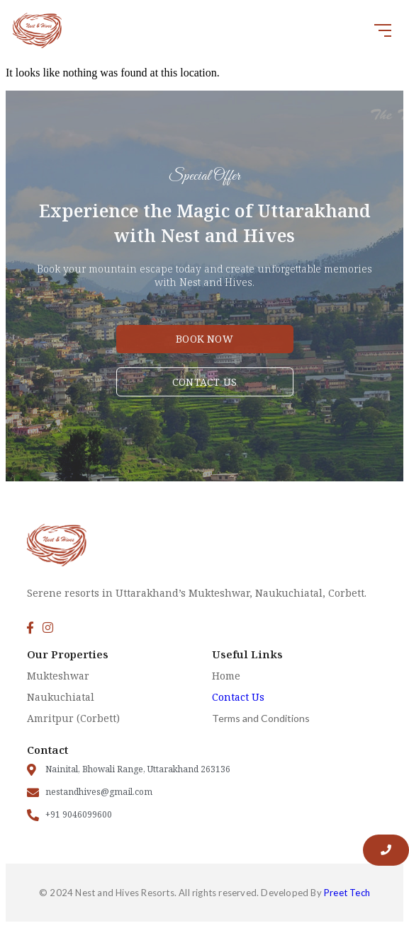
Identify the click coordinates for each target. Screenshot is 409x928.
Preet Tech (347, 892)
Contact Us (238, 697)
